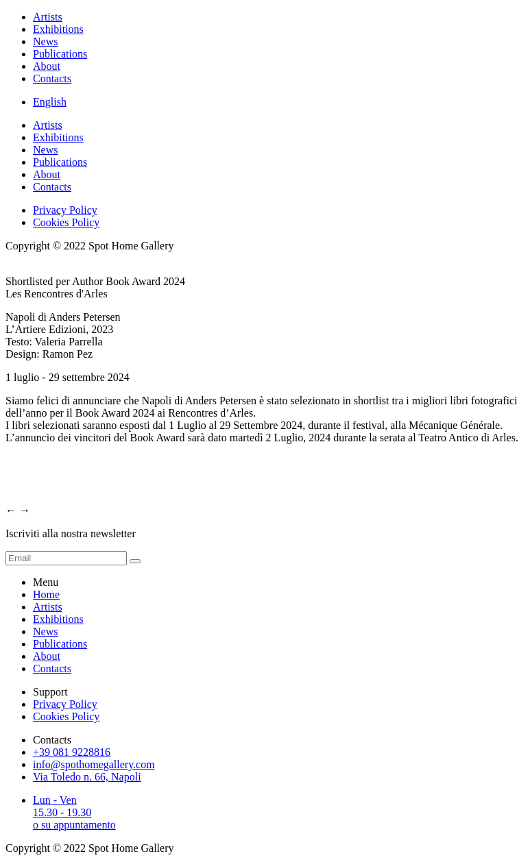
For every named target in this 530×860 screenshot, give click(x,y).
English (50, 102)
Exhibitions (58, 29)
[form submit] (135, 561)
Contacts (52, 78)
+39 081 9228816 (71, 752)
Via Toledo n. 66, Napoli (87, 777)
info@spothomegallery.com (94, 764)
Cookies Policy (66, 222)
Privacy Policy (65, 210)
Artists (47, 17)
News (45, 41)
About (46, 66)
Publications (60, 54)
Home (46, 594)
